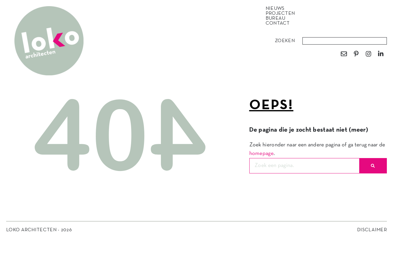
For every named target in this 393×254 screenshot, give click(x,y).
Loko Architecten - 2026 (39, 230)
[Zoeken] (373, 165)
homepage (261, 153)
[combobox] (344, 41)
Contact (278, 23)
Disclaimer (372, 230)
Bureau (277, 18)
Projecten (282, 13)
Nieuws (277, 8)
